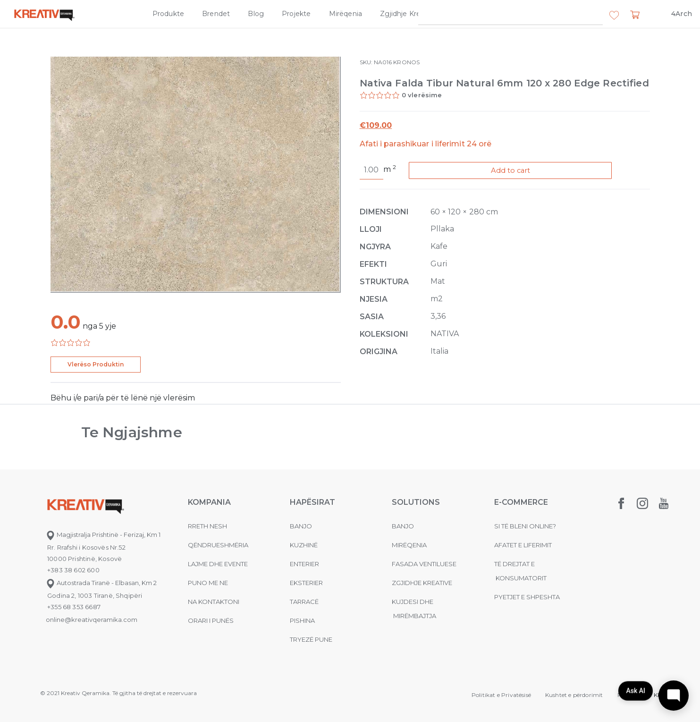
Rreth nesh (207, 526)
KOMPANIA (209, 502)
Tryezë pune (311, 639)
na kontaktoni (213, 601)
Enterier (304, 564)
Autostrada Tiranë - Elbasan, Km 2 (101, 582)
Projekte (296, 13)
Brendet (216, 13)
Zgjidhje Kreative (408, 13)
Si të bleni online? (525, 526)
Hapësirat (312, 502)
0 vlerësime (422, 95)
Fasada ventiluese (424, 564)
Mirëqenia (346, 13)
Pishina (302, 620)
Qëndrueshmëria (218, 545)
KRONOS (406, 62)
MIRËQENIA (409, 545)
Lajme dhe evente (218, 564)
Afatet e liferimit (523, 545)
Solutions (416, 502)
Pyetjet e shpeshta (527, 597)
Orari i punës (211, 620)
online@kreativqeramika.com (91, 619)
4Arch (681, 13)
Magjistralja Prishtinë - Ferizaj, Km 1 (103, 534)
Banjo (301, 526)
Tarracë (304, 601)
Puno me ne (208, 582)
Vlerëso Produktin (95, 364)
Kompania (472, 13)
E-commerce (521, 502)
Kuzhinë (304, 545)
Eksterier (306, 582)
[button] (614, 15)
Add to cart (517, 170)
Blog (256, 13)
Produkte (168, 13)
